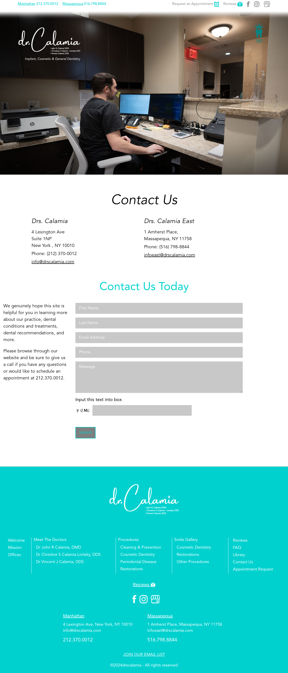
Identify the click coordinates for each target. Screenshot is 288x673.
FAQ (237, 548)
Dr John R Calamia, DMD (58, 547)
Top (277, 656)
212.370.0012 (47, 4)
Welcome (16, 540)
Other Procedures (193, 562)
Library (239, 555)
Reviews (233, 4)
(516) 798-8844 (174, 247)
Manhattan (26, 4)
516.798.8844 (95, 4)
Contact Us (243, 562)
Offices (14, 555)
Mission (15, 548)
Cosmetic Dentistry (137, 555)
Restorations (131, 569)
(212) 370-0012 (62, 254)
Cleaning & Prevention (140, 547)
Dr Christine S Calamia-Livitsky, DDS (68, 555)
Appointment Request (253, 569)
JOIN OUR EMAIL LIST (144, 655)
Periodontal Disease (138, 562)
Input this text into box (98, 400)
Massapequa (73, 4)
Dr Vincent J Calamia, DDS (60, 562)
